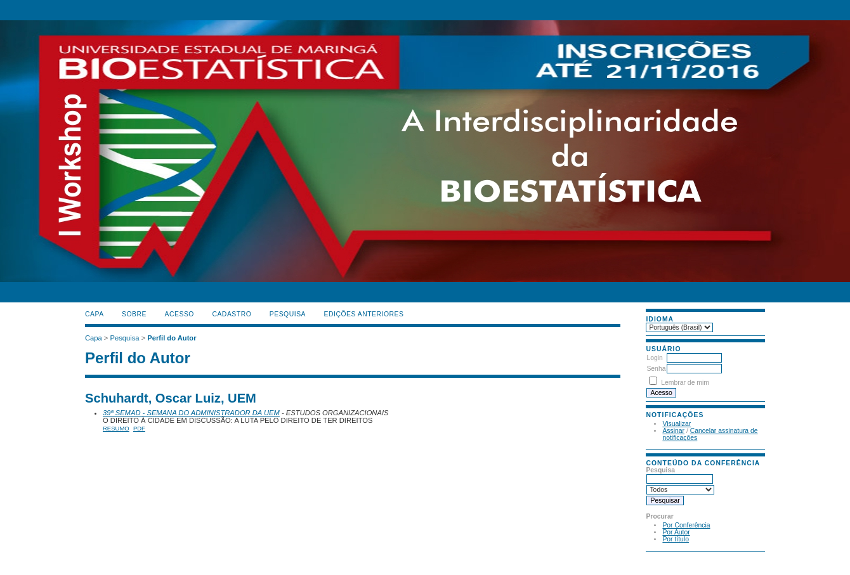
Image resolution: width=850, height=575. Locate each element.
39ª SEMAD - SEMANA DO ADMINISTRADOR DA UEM (191, 413)
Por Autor (676, 532)
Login (654, 357)
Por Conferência (686, 525)
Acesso (179, 314)
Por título (675, 539)
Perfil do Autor (171, 338)
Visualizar (676, 423)
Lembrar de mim (685, 382)
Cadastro (231, 314)
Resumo (116, 428)
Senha (655, 368)
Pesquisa (288, 314)
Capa (94, 314)
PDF (139, 428)
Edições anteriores (364, 314)
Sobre (134, 314)
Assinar (673, 430)
